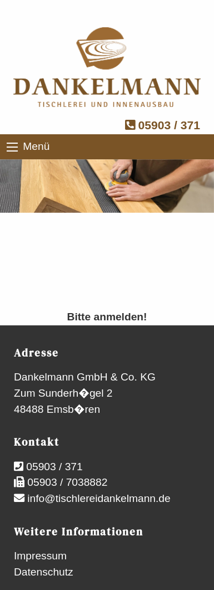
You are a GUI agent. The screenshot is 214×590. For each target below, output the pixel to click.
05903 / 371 (162, 125)
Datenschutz (43, 572)
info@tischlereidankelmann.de (97, 498)
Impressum (40, 556)
